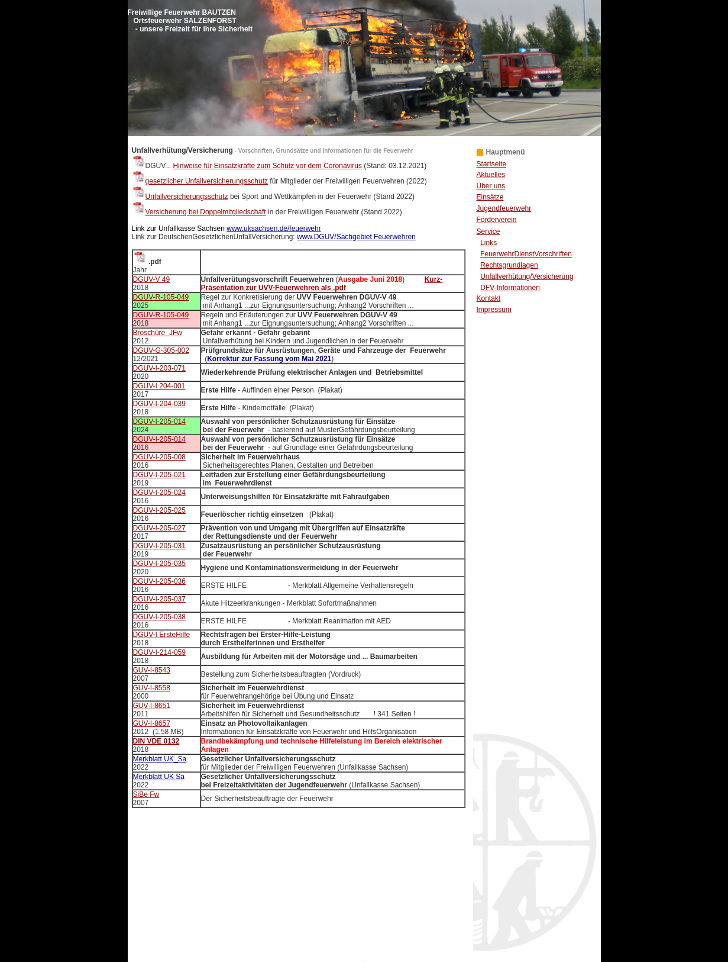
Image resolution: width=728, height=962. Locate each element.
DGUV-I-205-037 (159, 599)
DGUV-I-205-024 (159, 492)
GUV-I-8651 (151, 706)
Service (488, 231)
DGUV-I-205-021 (159, 475)
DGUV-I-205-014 (159, 421)
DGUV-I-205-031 (159, 546)
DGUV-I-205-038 (159, 617)
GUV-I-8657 (151, 723)
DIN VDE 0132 (156, 741)
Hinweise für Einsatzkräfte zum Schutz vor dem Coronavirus (267, 166)
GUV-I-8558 (151, 688)
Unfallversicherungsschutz (186, 196)
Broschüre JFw (157, 333)
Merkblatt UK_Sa (160, 759)
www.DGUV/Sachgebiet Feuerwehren (356, 237)
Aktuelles (491, 174)
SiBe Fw (146, 794)
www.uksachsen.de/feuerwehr (274, 228)
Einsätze (490, 197)
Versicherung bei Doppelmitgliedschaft (205, 212)
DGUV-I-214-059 (159, 652)
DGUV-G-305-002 (161, 350)
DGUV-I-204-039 (159, 404)
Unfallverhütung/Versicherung (526, 276)
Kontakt (489, 298)
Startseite (492, 164)
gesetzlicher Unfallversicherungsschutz (200, 181)
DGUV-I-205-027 (159, 528)
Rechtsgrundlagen (509, 265)
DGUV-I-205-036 (159, 581)
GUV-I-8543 (151, 670)
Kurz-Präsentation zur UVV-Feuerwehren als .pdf (322, 283)
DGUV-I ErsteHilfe (161, 634)
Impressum (494, 309)
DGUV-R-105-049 (161, 297)
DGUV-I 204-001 (159, 386)
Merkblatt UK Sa (159, 777)
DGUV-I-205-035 (159, 563)
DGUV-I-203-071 (159, 368)
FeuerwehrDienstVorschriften (526, 254)
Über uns (491, 186)
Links (488, 243)
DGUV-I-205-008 (159, 457)
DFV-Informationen (510, 288)
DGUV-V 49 (151, 279)
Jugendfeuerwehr (504, 208)
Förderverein (497, 219)
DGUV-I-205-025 (159, 510)
